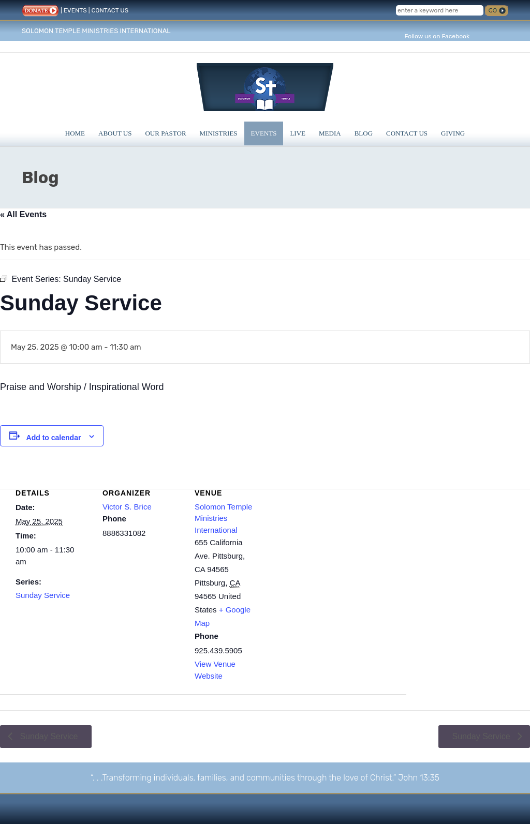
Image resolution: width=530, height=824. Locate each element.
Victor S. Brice (127, 506)
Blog (364, 133)
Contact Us (407, 133)
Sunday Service (43, 595)
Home (75, 133)
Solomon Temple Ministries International (223, 518)
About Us (114, 133)
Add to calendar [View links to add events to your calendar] (53, 437)
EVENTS (75, 10)
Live (297, 133)
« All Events (23, 214)
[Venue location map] (336, 546)
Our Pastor (165, 133)
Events (264, 133)
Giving (453, 133)
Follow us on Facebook (436, 36)
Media (330, 133)
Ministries (219, 133)
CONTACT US (109, 10)
